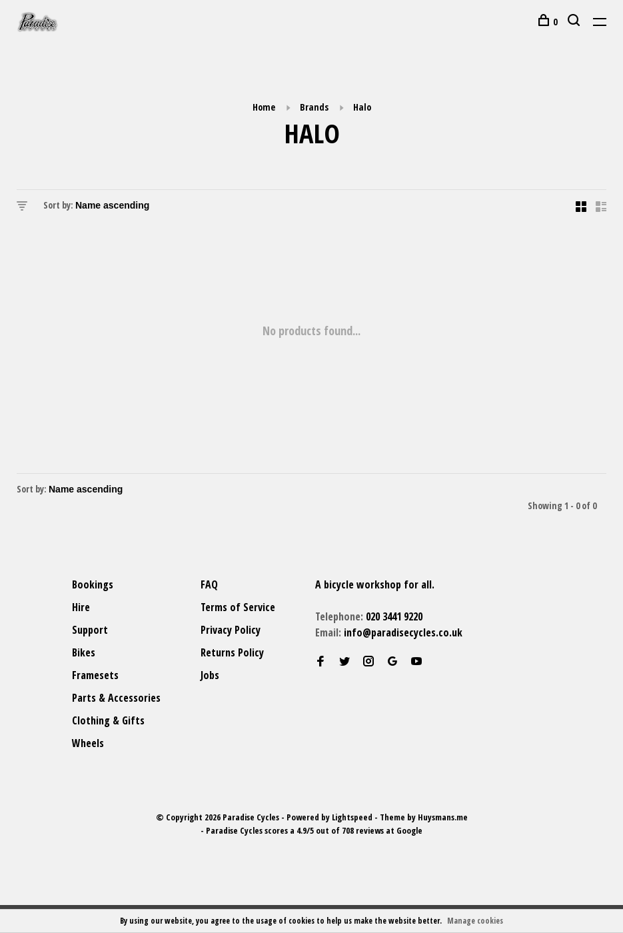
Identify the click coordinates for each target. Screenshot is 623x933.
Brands (314, 107)
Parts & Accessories (116, 697)
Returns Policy (232, 652)
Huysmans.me (443, 817)
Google (409, 830)
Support (90, 629)
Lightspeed (352, 817)
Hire (81, 607)
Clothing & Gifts (108, 720)
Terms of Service (238, 607)
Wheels (88, 743)
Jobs (210, 675)
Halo (362, 107)
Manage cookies (475, 920)
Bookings (92, 584)
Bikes (83, 652)
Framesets (95, 675)
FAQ (209, 584)
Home (264, 107)
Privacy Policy (231, 629)
